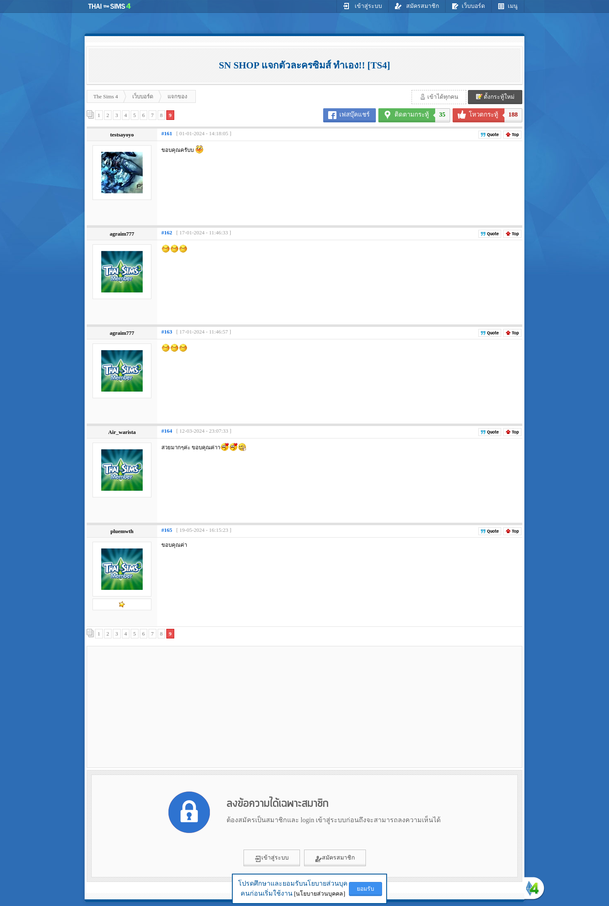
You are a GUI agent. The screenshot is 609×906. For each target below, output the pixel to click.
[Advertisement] (159, 706)
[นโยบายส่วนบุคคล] (319, 894)
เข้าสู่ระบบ (362, 5)
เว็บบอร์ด (468, 5)
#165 (166, 530)
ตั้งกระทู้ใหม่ (495, 96)
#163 (166, 332)
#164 (166, 431)
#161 (166, 133)
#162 (166, 232)
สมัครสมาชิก (417, 5)
